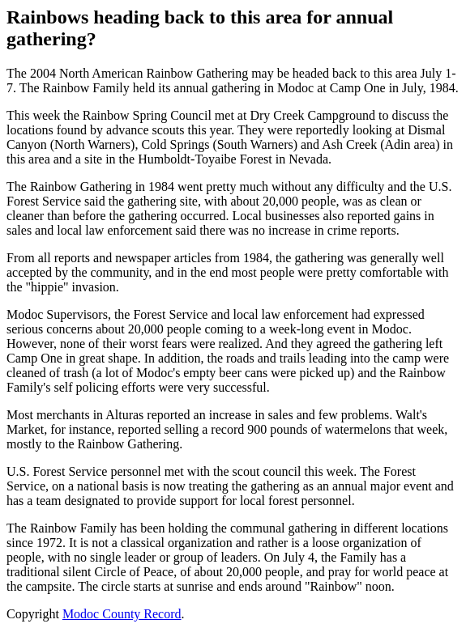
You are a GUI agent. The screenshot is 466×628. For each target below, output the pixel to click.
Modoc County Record (122, 614)
